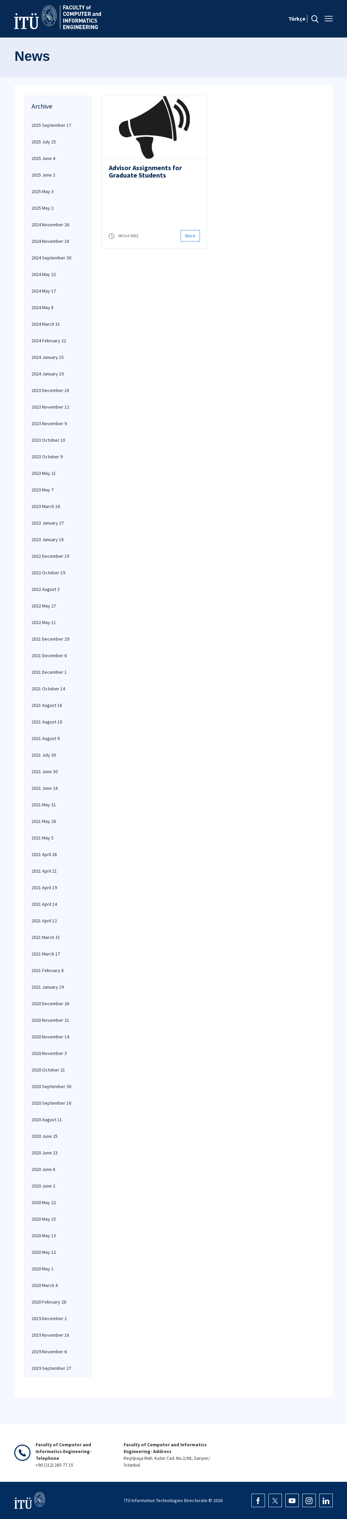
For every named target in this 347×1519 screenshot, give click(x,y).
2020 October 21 (48, 1070)
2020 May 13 (44, 1236)
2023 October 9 (47, 457)
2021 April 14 (44, 904)
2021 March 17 (46, 954)
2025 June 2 (43, 175)
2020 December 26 (50, 1003)
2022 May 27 (44, 606)
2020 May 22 (44, 1202)
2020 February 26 (49, 1302)
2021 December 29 (50, 639)
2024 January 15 (48, 357)
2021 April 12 (44, 921)
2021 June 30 (45, 771)
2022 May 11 (44, 622)
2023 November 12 (50, 407)
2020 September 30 (51, 1086)
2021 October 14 (48, 689)
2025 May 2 (43, 208)
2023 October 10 (48, 440)
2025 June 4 (43, 158)
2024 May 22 (44, 274)
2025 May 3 (43, 191)
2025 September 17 (51, 125)
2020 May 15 (44, 1219)
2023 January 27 (48, 523)
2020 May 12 (44, 1252)
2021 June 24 (45, 788)
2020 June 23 (45, 1153)
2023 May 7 (43, 490)
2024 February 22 (49, 341)
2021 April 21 (44, 871)
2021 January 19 (48, 987)
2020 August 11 (47, 1120)
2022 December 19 (50, 556)
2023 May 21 (44, 473)
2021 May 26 (44, 821)
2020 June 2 (43, 1186)
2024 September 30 (51, 258)
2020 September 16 (51, 1103)
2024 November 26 (50, 225)
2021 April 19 (44, 887)
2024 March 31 (46, 324)
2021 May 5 (43, 838)
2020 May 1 (43, 1269)
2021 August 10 (47, 722)
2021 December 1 (49, 672)
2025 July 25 (44, 142)
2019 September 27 (51, 1368)
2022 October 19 (48, 573)
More (190, 236)
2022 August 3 (46, 589)
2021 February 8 (48, 970)
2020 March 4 (45, 1285)
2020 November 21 (50, 1020)
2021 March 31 (46, 937)
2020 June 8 (43, 1169)
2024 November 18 (50, 241)
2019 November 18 (50, 1335)
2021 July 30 (44, 755)
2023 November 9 (49, 423)
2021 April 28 (44, 854)
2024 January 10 (48, 374)
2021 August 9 (46, 738)
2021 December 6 (49, 655)
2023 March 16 (46, 506)
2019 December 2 (49, 1318)
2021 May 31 (44, 805)
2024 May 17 (44, 291)
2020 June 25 (45, 1136)
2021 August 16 (47, 705)
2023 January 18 (48, 539)
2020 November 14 (50, 1037)
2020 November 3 (49, 1053)
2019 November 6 (49, 1352)
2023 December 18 (50, 390)
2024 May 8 (43, 307)
